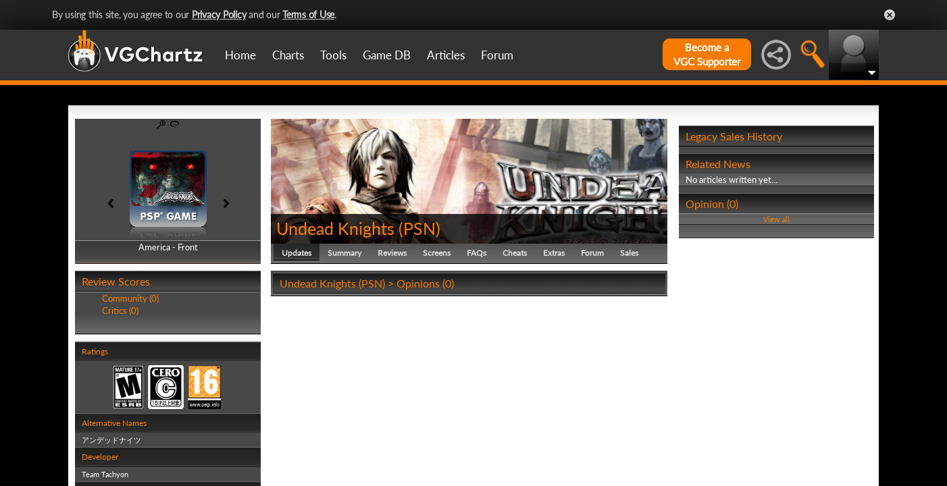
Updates (296, 253)
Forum (497, 55)
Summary (344, 253)
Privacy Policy (219, 14)
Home (240, 55)
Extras (554, 253)
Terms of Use (308, 14)
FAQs (476, 253)
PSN (419, 228)
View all (776, 219)
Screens (437, 253)
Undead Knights (335, 228)
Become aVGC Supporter (706, 54)
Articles (446, 55)
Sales (629, 253)
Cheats (515, 253)
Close (889, 14)
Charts (288, 55)
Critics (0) (120, 310)
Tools (333, 55)
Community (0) (130, 298)
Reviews (392, 253)
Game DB (387, 55)
